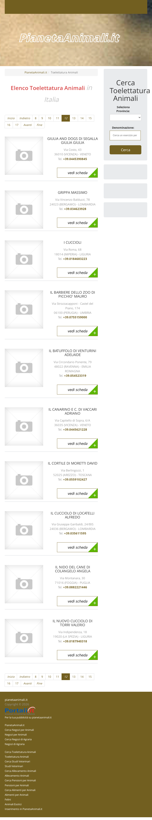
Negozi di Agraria (15, 744)
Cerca (125, 149)
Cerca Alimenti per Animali (20, 790)
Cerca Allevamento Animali (20, 771)
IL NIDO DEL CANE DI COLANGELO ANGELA (72, 569)
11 (57, 118)
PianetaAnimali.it (36, 72)
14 (82, 118)
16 (8, 125)
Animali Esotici (13, 804)
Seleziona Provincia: (123, 109)
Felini (8, 799)
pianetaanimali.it (16, 700)
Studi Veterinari (14, 766)
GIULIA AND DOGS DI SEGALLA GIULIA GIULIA (72, 140)
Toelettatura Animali (17, 756)
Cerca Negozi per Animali (19, 730)
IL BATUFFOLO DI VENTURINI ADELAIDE (72, 352)
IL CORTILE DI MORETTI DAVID (72, 463)
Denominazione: (123, 127)
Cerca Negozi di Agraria (18, 739)
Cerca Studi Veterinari (17, 761)
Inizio (10, 118)
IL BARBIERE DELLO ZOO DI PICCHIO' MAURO (72, 294)
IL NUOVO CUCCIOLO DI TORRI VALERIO (72, 623)
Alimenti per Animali (16, 795)
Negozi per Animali (16, 734)
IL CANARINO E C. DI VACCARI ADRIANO (72, 411)
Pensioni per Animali (17, 785)
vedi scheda (77, 172)
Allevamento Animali (17, 775)
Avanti (27, 125)
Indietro (24, 118)
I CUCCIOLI (72, 242)
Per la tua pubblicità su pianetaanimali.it (28, 717)
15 (90, 118)
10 (49, 118)
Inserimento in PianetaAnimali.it (23, 809)
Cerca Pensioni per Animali (20, 780)
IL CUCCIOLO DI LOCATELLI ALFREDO (72, 515)
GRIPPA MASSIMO (72, 192)
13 (73, 118)
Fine (39, 125)
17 (16, 125)
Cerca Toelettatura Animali (20, 752)
